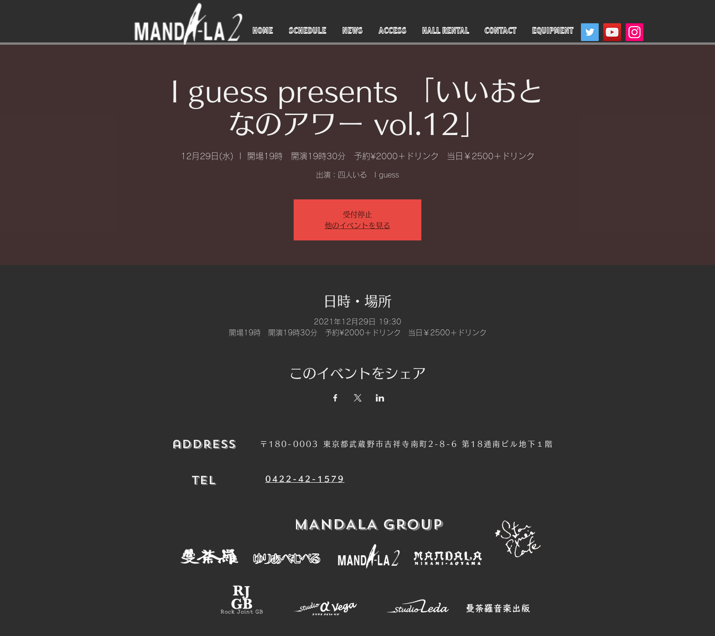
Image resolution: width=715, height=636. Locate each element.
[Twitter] (590, 32)
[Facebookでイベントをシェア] (335, 397)
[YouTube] (612, 32)
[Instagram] (634, 32)
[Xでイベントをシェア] (357, 397)
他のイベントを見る (357, 225)
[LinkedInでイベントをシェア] (380, 397)
